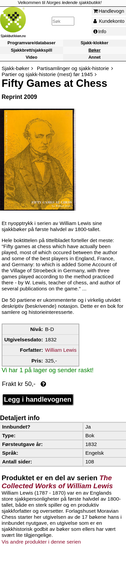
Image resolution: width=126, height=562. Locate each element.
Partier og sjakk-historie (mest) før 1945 (47, 74)
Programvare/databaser (31, 43)
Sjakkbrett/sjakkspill (31, 50)
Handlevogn (108, 11)
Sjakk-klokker (94, 43)
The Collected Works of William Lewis (57, 482)
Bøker (94, 50)
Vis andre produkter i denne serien (41, 542)
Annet (94, 57)
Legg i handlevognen (38, 399)
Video (31, 57)
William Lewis (61, 350)
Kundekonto (109, 21)
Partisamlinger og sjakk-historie (73, 68)
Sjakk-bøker (15, 68)
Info (100, 31)
